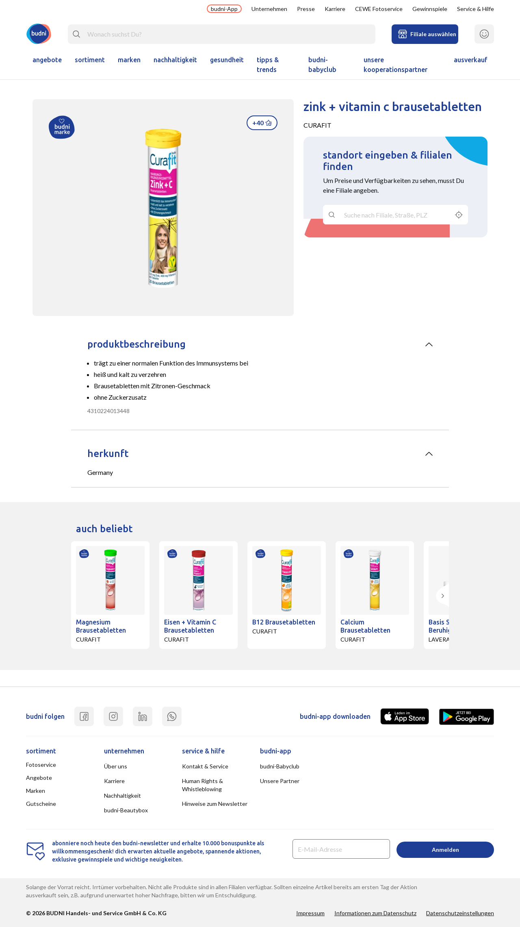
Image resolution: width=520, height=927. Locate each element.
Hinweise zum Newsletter (214, 803)
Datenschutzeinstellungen (460, 913)
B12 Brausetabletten (283, 622)
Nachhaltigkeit (175, 59)
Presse (306, 8)
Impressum (310, 913)
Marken (129, 59)
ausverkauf (471, 59)
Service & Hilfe (475, 8)
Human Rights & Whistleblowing (202, 784)
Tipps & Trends (268, 64)
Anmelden (445, 849)
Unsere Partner (279, 780)
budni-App (224, 8)
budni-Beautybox (126, 810)
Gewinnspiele (429, 8)
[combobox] (221, 34)
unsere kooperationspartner (395, 64)
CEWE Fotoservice (379, 8)
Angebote (47, 59)
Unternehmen (269, 8)
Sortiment (90, 59)
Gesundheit (227, 59)
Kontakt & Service (205, 766)
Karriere (335, 8)
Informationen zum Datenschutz (375, 913)
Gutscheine (41, 803)
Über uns (115, 766)
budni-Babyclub (322, 64)
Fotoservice (41, 764)
